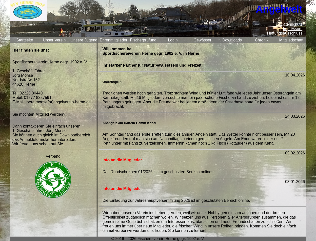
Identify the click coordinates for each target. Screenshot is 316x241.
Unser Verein (54, 40)
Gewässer (202, 40)
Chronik (261, 40)
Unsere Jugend (84, 40)
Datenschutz (291, 24)
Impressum (292, 29)
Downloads (232, 40)
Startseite (24, 40)
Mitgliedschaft (291, 40)
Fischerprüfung (143, 40)
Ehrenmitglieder (113, 40)
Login (173, 40)
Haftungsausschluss (284, 33)
